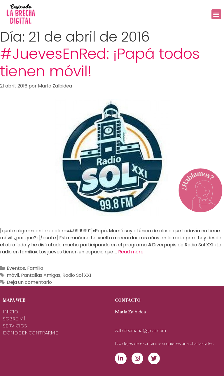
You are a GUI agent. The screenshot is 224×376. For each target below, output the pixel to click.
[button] (216, 14)
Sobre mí (14, 318)
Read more (131, 251)
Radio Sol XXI (76, 275)
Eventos (16, 268)
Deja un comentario (29, 282)
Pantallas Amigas (40, 275)
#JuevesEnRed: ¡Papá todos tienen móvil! (100, 63)
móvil (13, 275)
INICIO (10, 311)
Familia (35, 268)
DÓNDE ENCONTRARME (30, 332)
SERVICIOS (15, 325)
